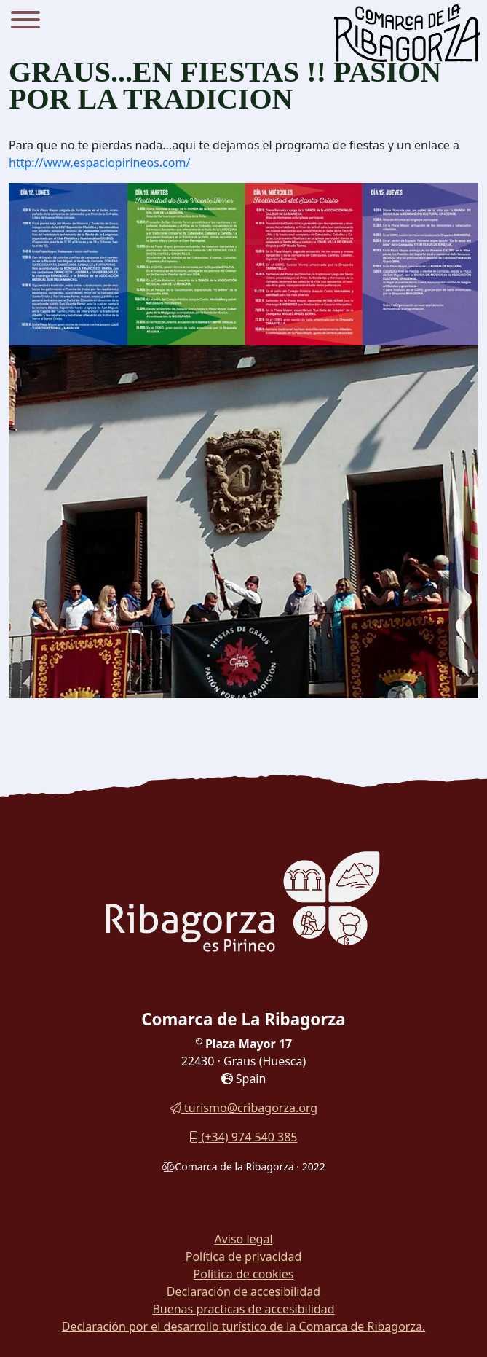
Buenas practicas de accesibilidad (243, 1309)
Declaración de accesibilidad (243, 1291)
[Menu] (25, 22)
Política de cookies (244, 1274)
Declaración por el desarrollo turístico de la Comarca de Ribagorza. (244, 1326)
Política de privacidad (244, 1256)
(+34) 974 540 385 (243, 1137)
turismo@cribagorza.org (243, 1108)
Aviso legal (243, 1239)
